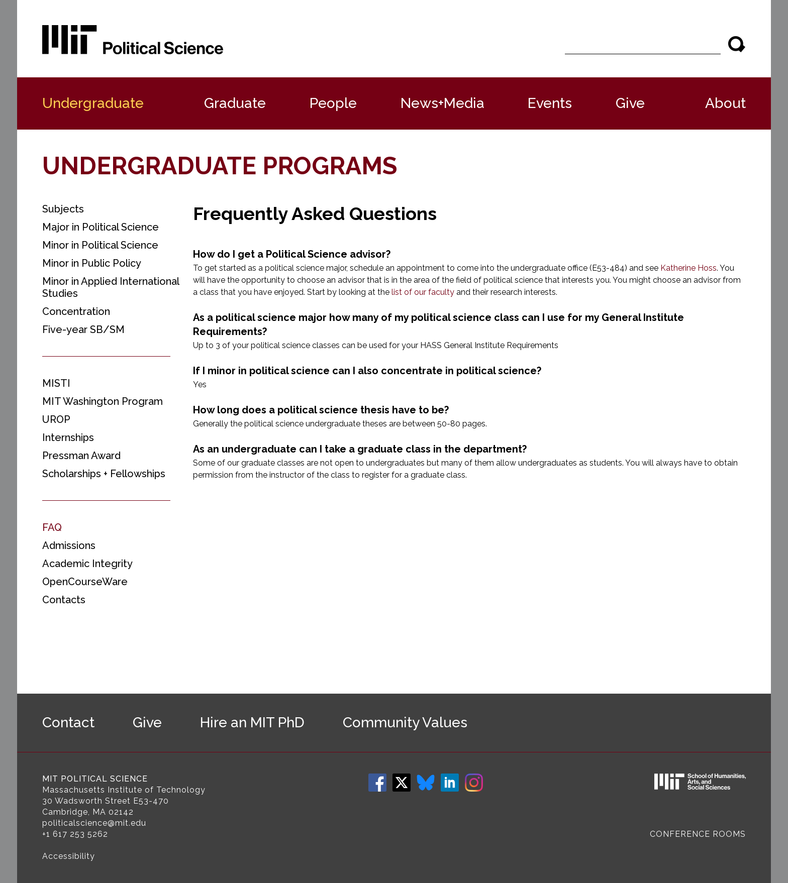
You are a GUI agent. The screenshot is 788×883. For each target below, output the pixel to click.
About (725, 103)
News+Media (442, 103)
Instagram (474, 783)
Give (630, 103)
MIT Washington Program (102, 401)
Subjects (63, 209)
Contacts (63, 600)
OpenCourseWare (85, 582)
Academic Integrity (87, 564)
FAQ (52, 527)
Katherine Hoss (688, 268)
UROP (56, 419)
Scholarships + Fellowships (103, 474)
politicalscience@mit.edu (94, 823)
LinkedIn (450, 783)
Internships (68, 437)
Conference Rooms (698, 834)
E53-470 (151, 801)
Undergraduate (93, 103)
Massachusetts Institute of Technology (124, 790)
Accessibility (68, 856)
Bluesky (426, 783)
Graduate (235, 103)
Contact (68, 722)
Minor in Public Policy (91, 263)
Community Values (405, 722)
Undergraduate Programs (219, 166)
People (333, 103)
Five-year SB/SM (83, 329)
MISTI (56, 383)
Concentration (76, 311)
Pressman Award (81, 456)
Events (550, 103)
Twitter (401, 783)
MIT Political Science (95, 779)
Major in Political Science (100, 227)
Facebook (377, 783)
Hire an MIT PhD (252, 722)
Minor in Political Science (100, 245)
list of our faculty (422, 292)
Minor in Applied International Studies (110, 287)
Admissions (68, 545)
